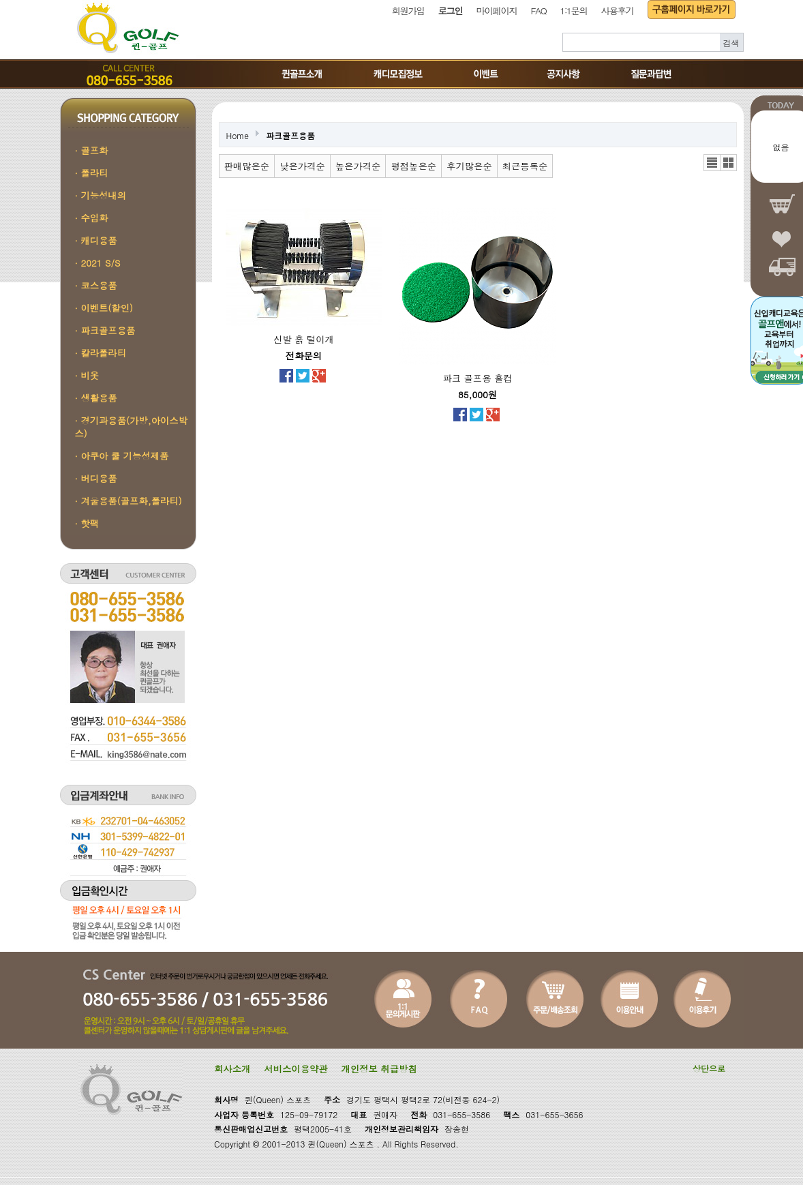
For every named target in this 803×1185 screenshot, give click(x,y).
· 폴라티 (91, 172)
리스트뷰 (712, 162)
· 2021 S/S (98, 262)
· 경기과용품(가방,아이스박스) (131, 427)
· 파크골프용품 (105, 330)
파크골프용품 (290, 135)
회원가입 (408, 10)
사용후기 (617, 10)
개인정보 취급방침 (379, 1068)
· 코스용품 (96, 285)
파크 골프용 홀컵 (477, 378)
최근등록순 (525, 166)
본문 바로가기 (0, 0)
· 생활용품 (96, 397)
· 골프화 (91, 150)
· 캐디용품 (96, 240)
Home (237, 135)
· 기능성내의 (101, 195)
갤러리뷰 (728, 162)
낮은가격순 (302, 166)
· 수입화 (91, 217)
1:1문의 (573, 10)
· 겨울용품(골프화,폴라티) (128, 500)
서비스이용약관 (295, 1068)
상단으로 (709, 1068)
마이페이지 (496, 10)
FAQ (539, 10)
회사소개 (232, 1068)
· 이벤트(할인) (104, 307)
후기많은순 (469, 166)
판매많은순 (247, 166)
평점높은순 (413, 166)
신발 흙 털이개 (303, 339)
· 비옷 (87, 375)
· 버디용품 (96, 478)
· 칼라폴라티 (101, 352)
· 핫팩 (87, 523)
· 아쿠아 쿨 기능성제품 (122, 455)
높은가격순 (358, 166)
